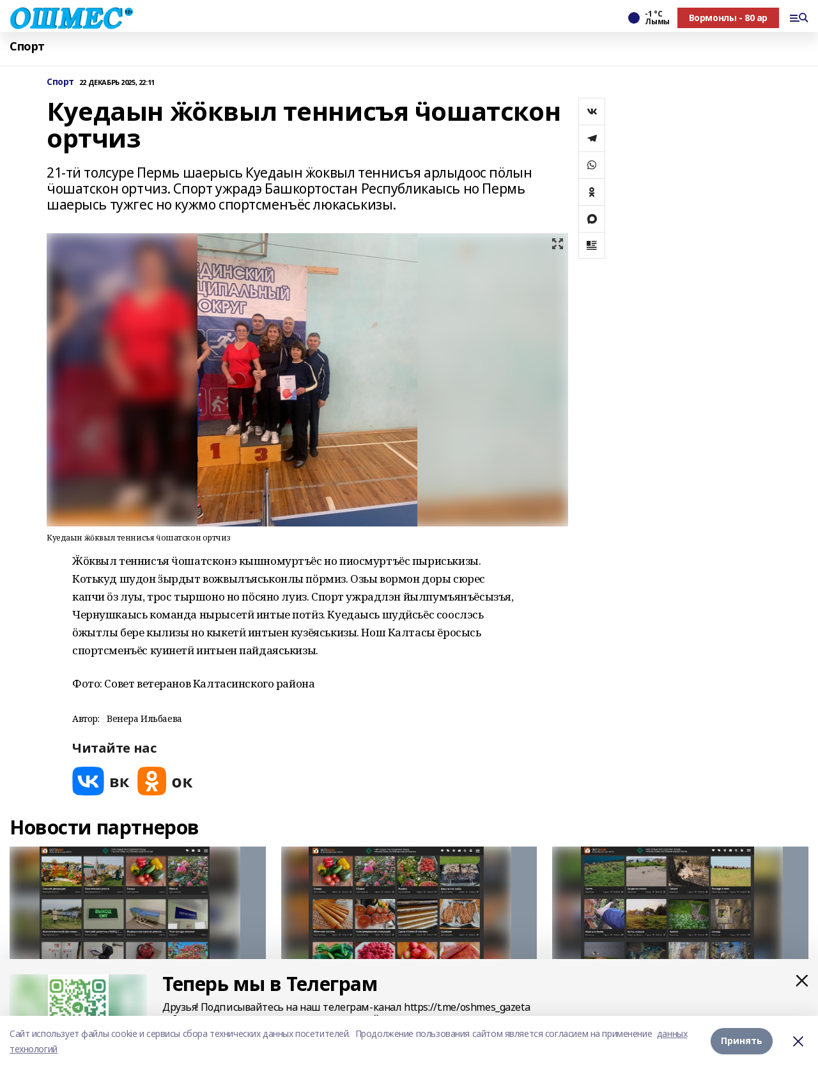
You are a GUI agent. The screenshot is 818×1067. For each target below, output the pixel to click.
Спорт (27, 46)
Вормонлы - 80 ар (728, 18)
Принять (741, 1041)
